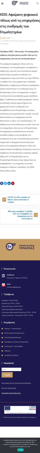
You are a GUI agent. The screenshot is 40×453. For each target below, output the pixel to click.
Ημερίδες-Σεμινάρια (11, 355)
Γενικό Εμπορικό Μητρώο (12, 337)
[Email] (11, 369)
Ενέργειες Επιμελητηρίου (27, 41)
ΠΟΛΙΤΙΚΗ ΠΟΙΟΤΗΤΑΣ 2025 (11, 393)
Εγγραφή (7, 375)
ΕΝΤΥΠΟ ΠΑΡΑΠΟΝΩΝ (9, 388)
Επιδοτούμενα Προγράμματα (14, 333)
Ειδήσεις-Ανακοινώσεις (11, 41)
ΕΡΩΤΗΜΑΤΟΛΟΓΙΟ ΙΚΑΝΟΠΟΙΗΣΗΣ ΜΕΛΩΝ (16, 383)
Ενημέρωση (4, 44)
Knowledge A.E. (32, 417)
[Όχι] (37, 445)
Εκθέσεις (7, 351)
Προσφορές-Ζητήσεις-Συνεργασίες (16, 342)
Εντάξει (20, 450)
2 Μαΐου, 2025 (5, 38)
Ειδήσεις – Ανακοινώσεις (12, 328)
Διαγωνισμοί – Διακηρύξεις (13, 346)
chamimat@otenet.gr (14, 287)
